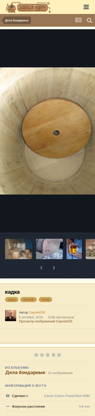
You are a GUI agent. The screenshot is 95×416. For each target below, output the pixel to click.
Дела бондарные (25, 359)
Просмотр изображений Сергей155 (45, 308)
